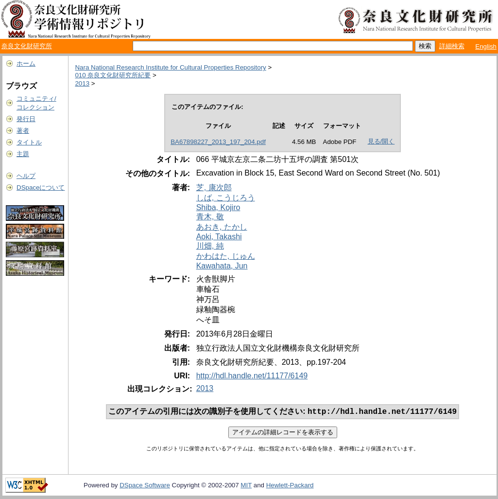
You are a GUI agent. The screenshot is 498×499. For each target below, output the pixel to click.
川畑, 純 (210, 246)
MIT (246, 486)
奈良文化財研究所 (26, 46)
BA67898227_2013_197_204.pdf (218, 141)
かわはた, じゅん (225, 256)
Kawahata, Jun (222, 266)
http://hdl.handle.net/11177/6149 (252, 376)
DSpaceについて (41, 187)
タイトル (29, 142)
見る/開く (381, 141)
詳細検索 (451, 46)
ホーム (26, 63)
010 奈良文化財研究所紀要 (113, 75)
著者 (23, 130)
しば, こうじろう (225, 198)
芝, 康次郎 (214, 187)
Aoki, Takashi (219, 236)
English (486, 46)
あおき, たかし (221, 227)
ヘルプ (26, 175)
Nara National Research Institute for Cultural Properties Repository (170, 67)
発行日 (26, 119)
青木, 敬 (210, 217)
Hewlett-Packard (290, 486)
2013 (82, 83)
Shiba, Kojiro (218, 207)
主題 (23, 154)
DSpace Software (145, 486)
